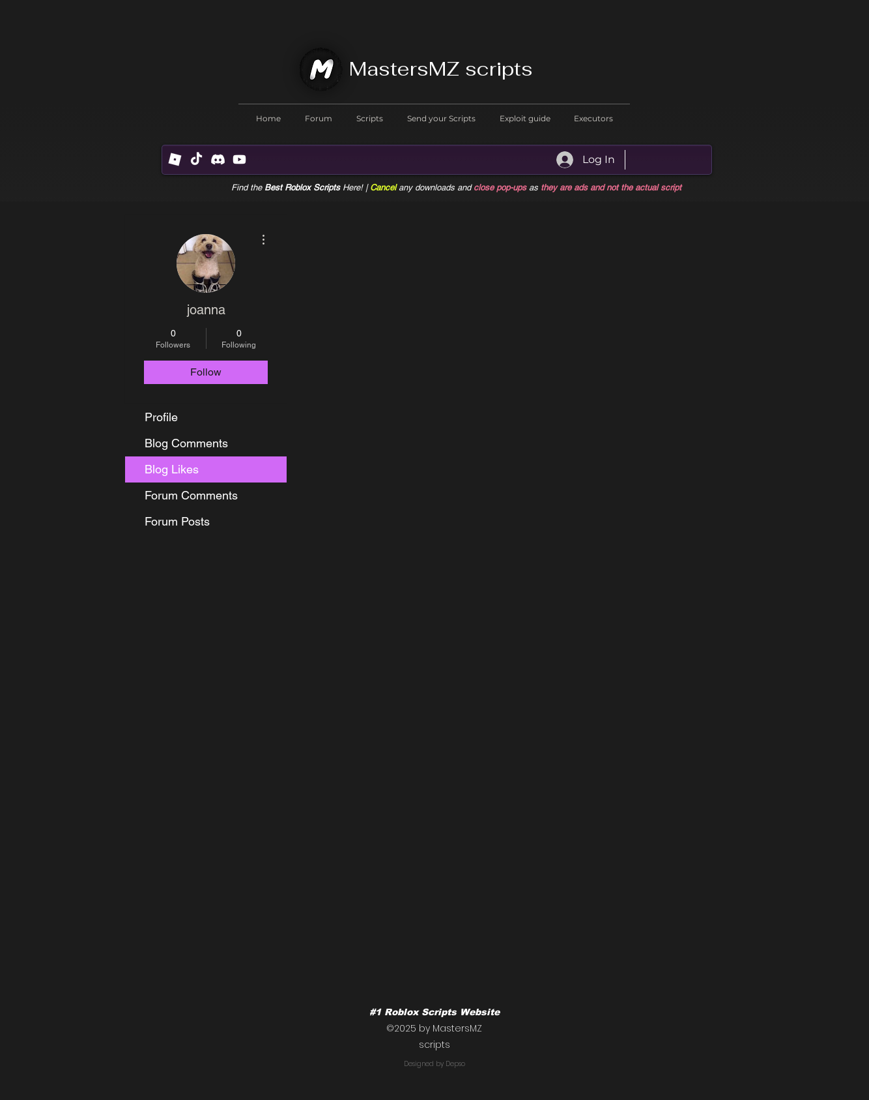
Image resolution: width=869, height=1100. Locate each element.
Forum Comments (191, 495)
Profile (161, 417)
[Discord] (217, 159)
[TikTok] (196, 159)
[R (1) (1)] (174, 159)
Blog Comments (186, 443)
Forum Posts (177, 521)
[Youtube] (239, 159)
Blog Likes (172, 469)
